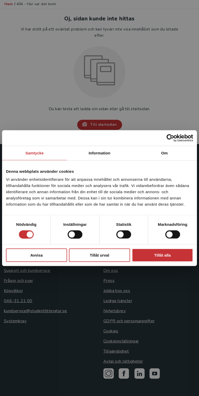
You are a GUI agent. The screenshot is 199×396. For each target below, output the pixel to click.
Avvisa (36, 255)
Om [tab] (164, 153)
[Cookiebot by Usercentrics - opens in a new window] (170, 138)
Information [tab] (99, 153)
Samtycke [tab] (34, 153)
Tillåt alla (162, 255)
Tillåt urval (99, 255)
